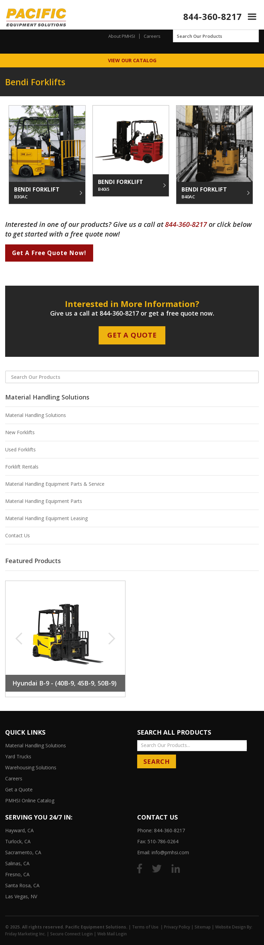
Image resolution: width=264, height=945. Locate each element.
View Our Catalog (132, 60)
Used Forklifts (20, 449)
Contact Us (17, 535)
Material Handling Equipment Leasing (46, 518)
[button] (252, 16)
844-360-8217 (212, 16)
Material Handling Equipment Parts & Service (54, 484)
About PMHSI (121, 36)
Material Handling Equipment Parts (43, 501)
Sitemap (203, 927)
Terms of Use (145, 927)
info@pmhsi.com (170, 852)
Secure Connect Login (71, 934)
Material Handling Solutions (35, 415)
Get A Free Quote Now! (49, 253)
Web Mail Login (112, 934)
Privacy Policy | (179, 927)
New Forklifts (20, 432)
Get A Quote (132, 335)
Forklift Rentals (21, 466)
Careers (152, 36)
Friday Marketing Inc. (25, 934)
